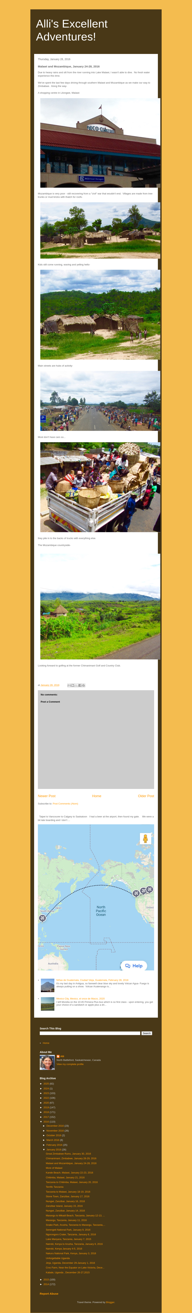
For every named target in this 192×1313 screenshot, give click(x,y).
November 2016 (55, 1130)
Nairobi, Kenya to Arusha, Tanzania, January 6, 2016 (74, 1244)
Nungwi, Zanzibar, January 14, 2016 (65, 1210)
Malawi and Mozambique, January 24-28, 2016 (71, 1163)
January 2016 (54, 1149)
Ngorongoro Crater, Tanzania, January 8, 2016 (71, 1234)
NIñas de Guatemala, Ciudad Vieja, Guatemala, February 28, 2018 (92, 980)
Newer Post (47, 796)
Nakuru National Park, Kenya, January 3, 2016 (71, 1253)
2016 (47, 1121)
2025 (47, 1083)
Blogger (110, 1302)
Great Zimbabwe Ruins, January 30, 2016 (68, 1153)
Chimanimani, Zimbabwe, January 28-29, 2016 (71, 1158)
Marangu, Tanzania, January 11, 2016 (66, 1220)
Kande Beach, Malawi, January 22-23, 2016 (69, 1172)
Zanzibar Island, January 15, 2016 (64, 1206)
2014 (47, 1284)
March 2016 (53, 1140)
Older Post (146, 796)
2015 (47, 1279)
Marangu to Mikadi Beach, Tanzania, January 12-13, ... (75, 1215)
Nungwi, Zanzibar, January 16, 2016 (65, 1201)
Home (96, 796)
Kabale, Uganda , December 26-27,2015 (67, 1272)
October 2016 (54, 1135)
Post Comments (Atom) (65, 803)
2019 (47, 1107)
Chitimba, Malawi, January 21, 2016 (65, 1177)
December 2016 (55, 1125)
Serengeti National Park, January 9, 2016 (68, 1229)
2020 (47, 1102)
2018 (47, 1112)
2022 (47, 1097)
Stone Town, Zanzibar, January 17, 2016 (67, 1196)
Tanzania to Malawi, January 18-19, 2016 (68, 1191)
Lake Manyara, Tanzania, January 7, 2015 (68, 1239)
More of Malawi (54, 1168)
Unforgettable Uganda (58, 1258)
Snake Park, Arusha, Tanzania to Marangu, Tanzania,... (75, 1224)
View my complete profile (70, 1064)
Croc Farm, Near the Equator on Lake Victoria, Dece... (75, 1267)
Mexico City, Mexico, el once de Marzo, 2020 (80, 998)
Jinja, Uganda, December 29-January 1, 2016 (70, 1262)
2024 (47, 1088)
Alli (62, 1056)
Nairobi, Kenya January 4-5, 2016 (64, 1248)
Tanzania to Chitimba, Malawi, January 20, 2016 (72, 1182)
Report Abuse (49, 1293)
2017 (47, 1117)
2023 (47, 1093)
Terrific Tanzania (54, 1186)
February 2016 (54, 1144)
